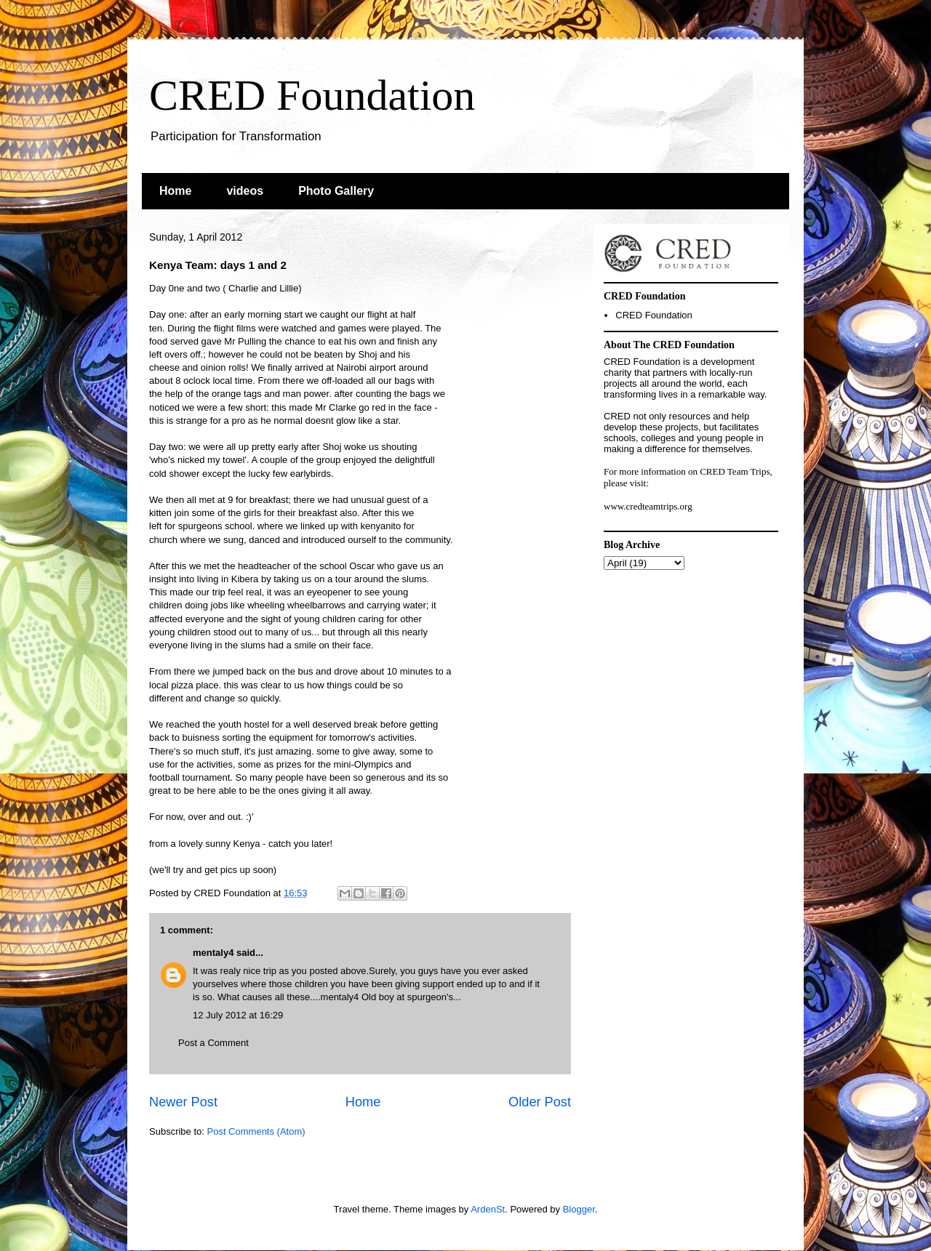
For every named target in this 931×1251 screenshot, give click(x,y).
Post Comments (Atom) (256, 1131)
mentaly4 (213, 952)
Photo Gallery (336, 191)
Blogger (579, 1209)
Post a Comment (213, 1042)
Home (175, 191)
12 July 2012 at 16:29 (238, 1015)
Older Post (539, 1102)
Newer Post (183, 1102)
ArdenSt (488, 1209)
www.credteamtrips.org (648, 506)
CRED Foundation (312, 95)
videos (244, 191)
